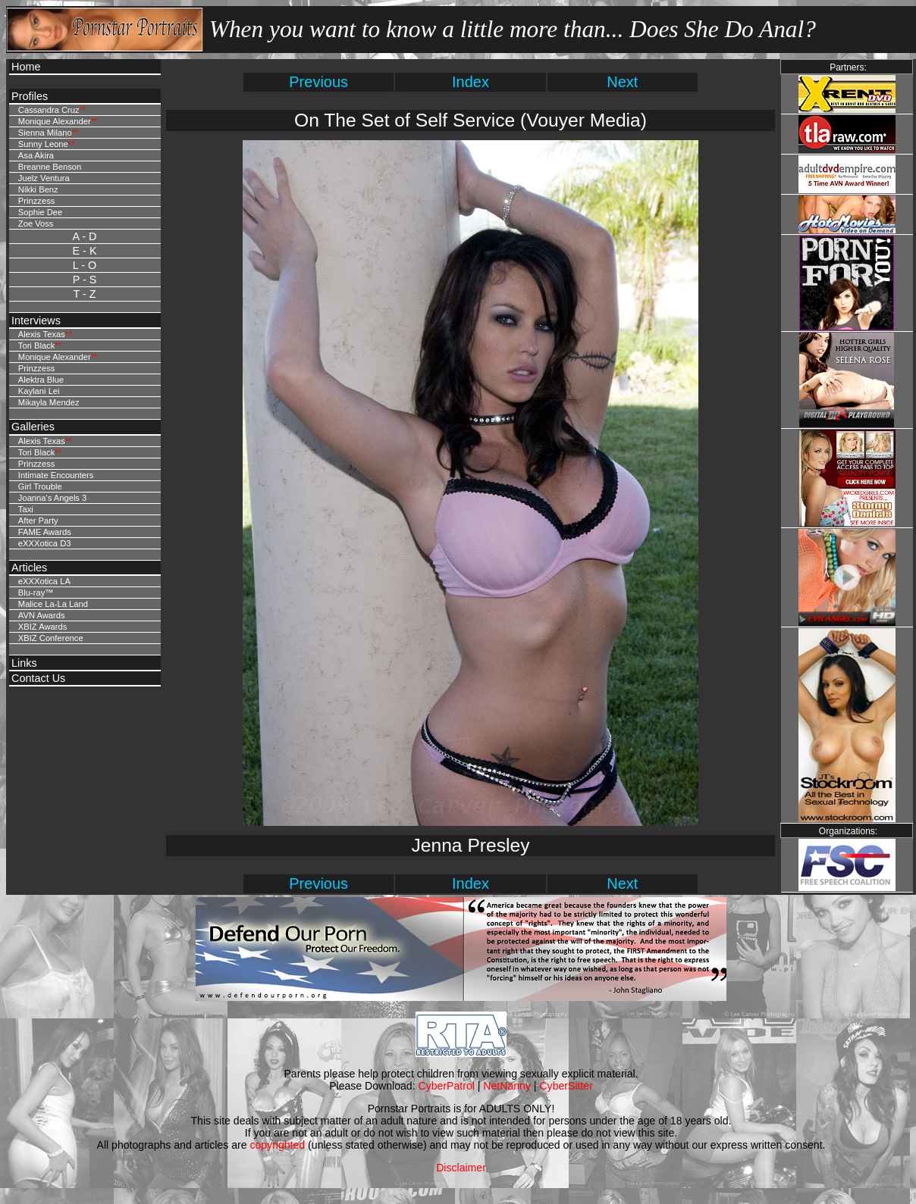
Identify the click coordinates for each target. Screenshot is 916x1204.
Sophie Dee (40, 212)
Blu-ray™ (36, 592)
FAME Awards (44, 531)
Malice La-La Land (53, 603)
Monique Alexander (54, 121)
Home (25, 67)
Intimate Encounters (56, 475)
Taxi (25, 509)
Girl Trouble (40, 486)
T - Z (84, 294)
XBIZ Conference (50, 638)
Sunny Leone (43, 144)
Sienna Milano (45, 132)
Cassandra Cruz (49, 109)
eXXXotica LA (44, 581)
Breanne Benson (49, 166)
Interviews (36, 320)
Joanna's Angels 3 (52, 497)
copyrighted (277, 1145)
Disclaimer (461, 1168)
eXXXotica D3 (44, 543)
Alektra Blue (41, 379)
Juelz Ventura (44, 178)
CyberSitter (565, 1086)
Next (622, 81)
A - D (85, 236)
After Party (38, 520)
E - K (85, 251)
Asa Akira (36, 155)
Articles (29, 567)
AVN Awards (41, 615)
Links (24, 663)
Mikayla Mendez (49, 402)
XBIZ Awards (42, 626)
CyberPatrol (447, 1086)
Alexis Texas (41, 334)
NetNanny (507, 1086)
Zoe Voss (36, 223)
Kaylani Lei (39, 391)
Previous (318, 81)
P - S (85, 280)
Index (470, 81)
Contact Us (38, 678)
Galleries (33, 427)
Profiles (29, 96)
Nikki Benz (38, 189)
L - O (84, 265)
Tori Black (36, 345)
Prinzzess (36, 200)
